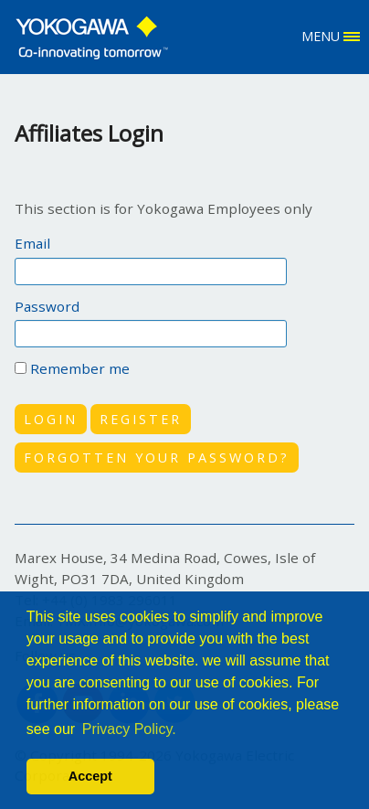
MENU (330, 36)
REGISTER (141, 419)
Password (47, 306)
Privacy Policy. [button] (129, 729)
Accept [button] (90, 776)
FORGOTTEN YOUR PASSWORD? (157, 457)
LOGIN (51, 419)
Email (32, 243)
